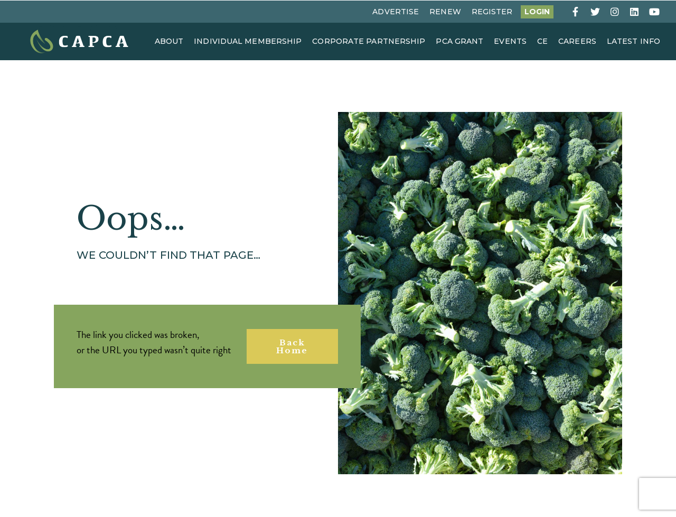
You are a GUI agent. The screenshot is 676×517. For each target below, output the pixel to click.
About (169, 41)
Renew (445, 11)
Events (510, 41)
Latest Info (633, 41)
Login (537, 11)
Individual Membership (248, 41)
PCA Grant (459, 41)
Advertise (395, 11)
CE (542, 41)
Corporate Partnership (368, 41)
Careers (577, 41)
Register (492, 11)
